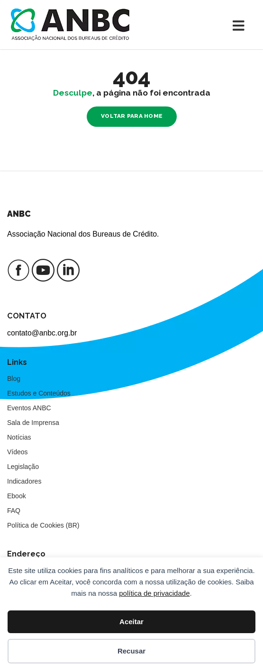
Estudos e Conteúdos (39, 393)
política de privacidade (154, 593)
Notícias (19, 437)
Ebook (16, 496)
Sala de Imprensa (33, 422)
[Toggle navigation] (241, 25)
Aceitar (131, 622)
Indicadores (24, 481)
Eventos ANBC (29, 408)
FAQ (13, 510)
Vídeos (17, 452)
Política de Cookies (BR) (43, 525)
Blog (13, 378)
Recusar (131, 651)
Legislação (23, 466)
